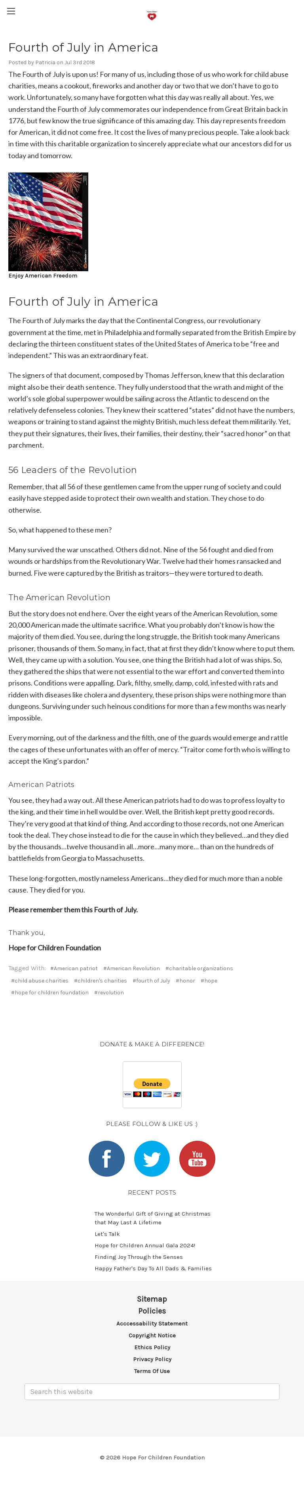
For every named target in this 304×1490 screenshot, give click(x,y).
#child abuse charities (39, 980)
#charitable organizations (199, 968)
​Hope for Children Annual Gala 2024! (145, 1245)
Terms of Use (152, 1371)
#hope (209, 980)
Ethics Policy (152, 1347)
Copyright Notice (152, 1335)
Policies (152, 1311)
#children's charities (100, 980)
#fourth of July (151, 980)
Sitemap (152, 1299)
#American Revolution (131, 968)
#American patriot (74, 968)
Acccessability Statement (152, 1323)
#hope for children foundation (50, 992)
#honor (185, 980)
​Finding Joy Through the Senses (139, 1256)
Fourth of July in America (83, 47)
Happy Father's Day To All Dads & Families (153, 1268)
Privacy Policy (152, 1359)
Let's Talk (107, 1233)
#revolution (109, 992)
